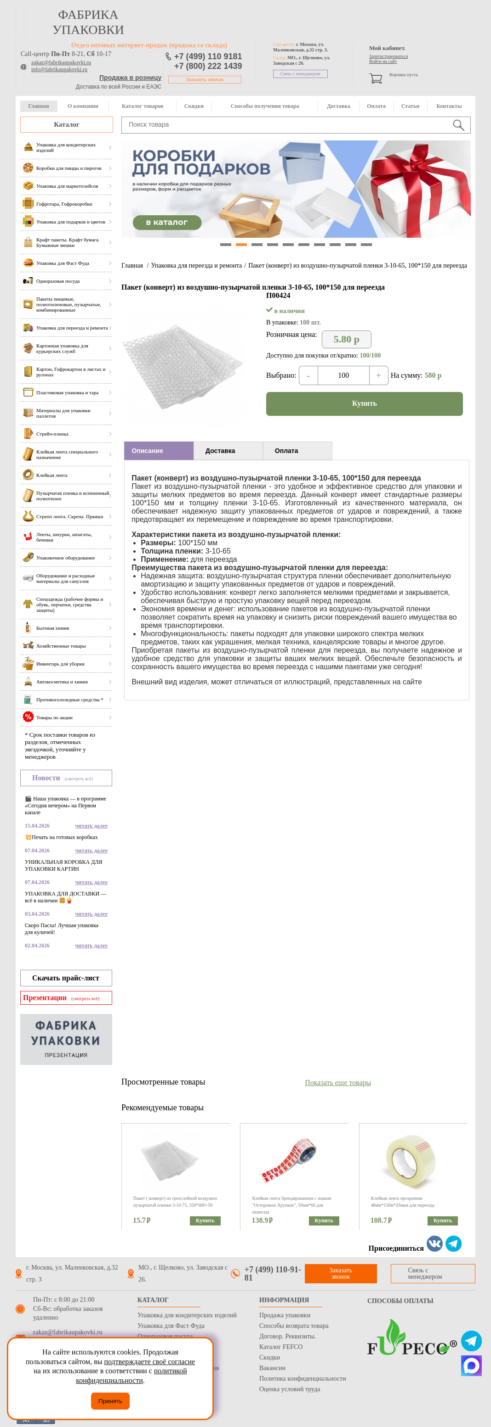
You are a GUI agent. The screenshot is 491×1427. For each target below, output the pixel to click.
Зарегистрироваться (388, 56)
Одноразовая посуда (165, 1336)
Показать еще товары (338, 1082)
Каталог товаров (142, 106)
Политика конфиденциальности (302, 1378)
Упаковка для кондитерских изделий (187, 1315)
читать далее (91, 826)
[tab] (159, 451)
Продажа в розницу (130, 77)
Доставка (338, 106)
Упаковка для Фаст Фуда (171, 1325)
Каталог (67, 124)
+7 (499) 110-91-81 (273, 1273)
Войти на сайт (383, 61)
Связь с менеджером (300, 73)
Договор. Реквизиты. (287, 1336)
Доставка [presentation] (220, 450)
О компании (83, 106)
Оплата (376, 106)
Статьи (410, 106)
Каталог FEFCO (281, 1346)
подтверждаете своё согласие (149, 1361)
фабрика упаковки (88, 22)
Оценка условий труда (289, 1389)
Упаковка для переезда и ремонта (196, 265)
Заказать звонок (204, 79)
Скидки (194, 106)
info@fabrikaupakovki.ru (59, 69)
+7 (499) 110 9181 (208, 56)
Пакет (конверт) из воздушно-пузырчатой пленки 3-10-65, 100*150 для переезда (357, 265)
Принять (110, 1401)
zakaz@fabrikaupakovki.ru (61, 62)
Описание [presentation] (147, 450)
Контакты (449, 106)
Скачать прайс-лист (65, 978)
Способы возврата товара (294, 1325)
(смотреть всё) (79, 778)
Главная (38, 106)
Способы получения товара (265, 106)
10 (366, 244)
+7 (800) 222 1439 (208, 66)
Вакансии (272, 1368)
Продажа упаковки (284, 1315)
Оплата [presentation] (286, 450)
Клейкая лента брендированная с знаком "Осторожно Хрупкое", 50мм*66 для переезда (291, 1205)
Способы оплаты (400, 1301)
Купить (364, 403)
